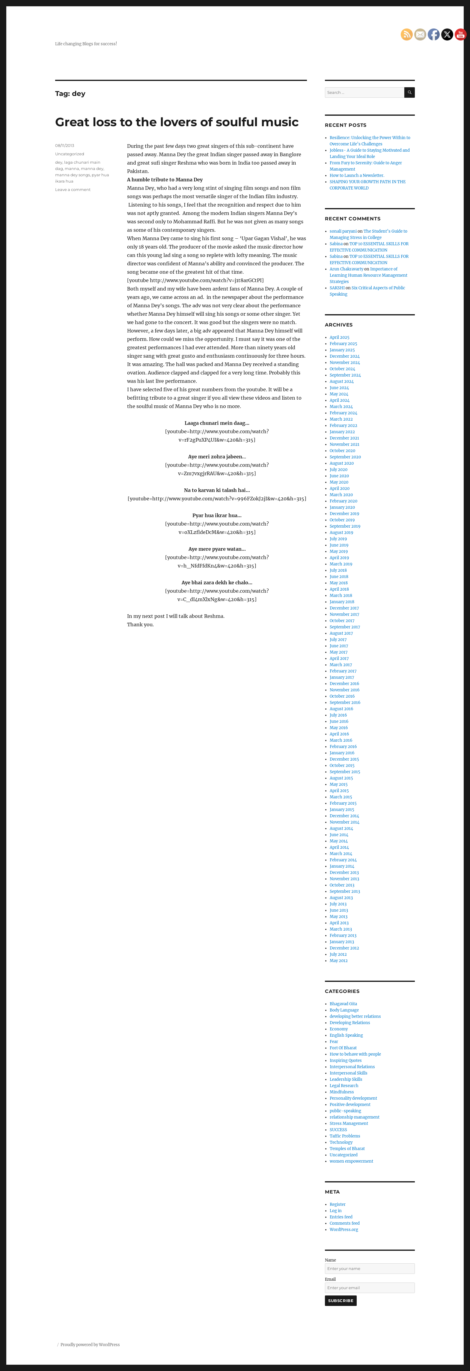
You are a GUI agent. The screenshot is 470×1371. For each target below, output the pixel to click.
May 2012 (339, 960)
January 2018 (342, 601)
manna (72, 168)
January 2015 (342, 809)
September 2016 (345, 702)
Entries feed (341, 1217)
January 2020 (342, 507)
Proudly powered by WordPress (90, 1344)
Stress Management (349, 1123)
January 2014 (342, 866)
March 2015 (341, 797)
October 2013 (342, 885)
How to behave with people (355, 1054)
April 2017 (339, 658)
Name (330, 1260)
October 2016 (342, 696)
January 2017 (342, 677)
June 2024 (339, 387)
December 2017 (344, 608)
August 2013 (341, 897)
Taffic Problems (345, 1136)
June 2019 (339, 545)
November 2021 (344, 444)
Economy (339, 1029)
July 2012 (338, 954)
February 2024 (343, 413)
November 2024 (345, 362)
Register (338, 1204)
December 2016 (344, 683)
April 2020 (340, 488)
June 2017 (339, 645)
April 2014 (339, 847)
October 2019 (342, 520)
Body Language (344, 1010)
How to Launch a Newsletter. (357, 175)
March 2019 (341, 564)
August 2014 (341, 828)
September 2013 (345, 891)
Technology (341, 1142)
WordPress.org (344, 1229)
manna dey (92, 168)
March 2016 (341, 740)
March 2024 (341, 406)
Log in (336, 1210)
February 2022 (343, 425)
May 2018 (339, 583)
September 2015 (345, 771)
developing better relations (355, 1016)
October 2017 (342, 620)
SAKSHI (337, 288)
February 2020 (343, 501)
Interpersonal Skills (348, 1073)
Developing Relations (350, 1022)
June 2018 (339, 576)
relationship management (354, 1117)
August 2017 (341, 633)
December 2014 (344, 815)
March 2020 (341, 494)
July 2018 (338, 570)
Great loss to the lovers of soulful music (177, 122)
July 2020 (338, 469)
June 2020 (339, 475)
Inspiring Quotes (346, 1060)
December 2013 (344, 872)
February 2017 (343, 671)
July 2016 (338, 715)
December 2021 (344, 438)
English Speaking (346, 1035)
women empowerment (351, 1161)
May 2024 (339, 394)
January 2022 (342, 431)
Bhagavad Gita (343, 1003)
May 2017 (339, 652)
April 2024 (340, 400)
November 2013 (344, 878)
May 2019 (339, 551)
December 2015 (344, 759)
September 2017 (345, 627)
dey (58, 162)
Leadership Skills (346, 1079)
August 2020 (342, 463)
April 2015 (339, 790)
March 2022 (341, 419)
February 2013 (343, 935)
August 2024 (342, 381)
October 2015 (342, 765)
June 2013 (339, 910)
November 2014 (344, 822)
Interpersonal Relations (352, 1066)
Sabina (336, 243)
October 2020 (342, 450)
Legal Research (344, 1085)
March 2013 (341, 929)
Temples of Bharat (347, 1148)
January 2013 (342, 941)
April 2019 (339, 557)
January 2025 (342, 350)
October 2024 (342, 368)
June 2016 (339, 721)
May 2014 (339, 841)
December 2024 (345, 356)
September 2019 (345, 526)
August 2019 (341, 532)
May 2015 (339, 784)
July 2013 (338, 904)
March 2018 (341, 595)
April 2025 (340, 337)
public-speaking (345, 1110)
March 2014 (341, 853)
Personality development (353, 1098)
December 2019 (344, 513)
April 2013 (339, 922)
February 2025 (343, 343)
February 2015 (343, 803)
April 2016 (339, 734)
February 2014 (343, 860)
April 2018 (339, 589)
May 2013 (338, 916)
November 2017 (344, 614)
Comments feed (345, 1223)
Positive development (350, 1104)
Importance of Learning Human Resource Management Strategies (368, 275)
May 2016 (339, 727)
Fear (334, 1041)
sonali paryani (343, 231)
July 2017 (338, 639)
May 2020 (339, 482)
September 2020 (345, 457)
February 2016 (343, 746)
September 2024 (345, 375)
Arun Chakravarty (346, 269)
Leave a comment (73, 189)
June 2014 (339, 834)
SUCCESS (338, 1129)
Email (330, 1279)
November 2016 (345, 690)
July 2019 (338, 538)
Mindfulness (342, 1092)
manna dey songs (72, 174)
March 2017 (341, 664)
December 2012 (344, 948)
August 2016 (341, 708)
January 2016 (342, 753)
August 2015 (341, 778)
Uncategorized (69, 153)
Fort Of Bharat (343, 1048)
